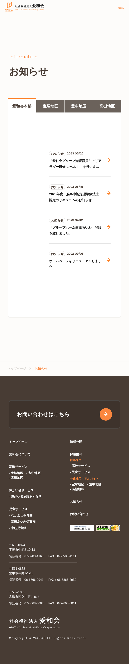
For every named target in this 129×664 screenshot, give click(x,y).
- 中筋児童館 (17, 528)
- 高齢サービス (80, 465)
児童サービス (18, 509)
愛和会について (20, 454)
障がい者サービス (21, 490)
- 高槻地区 (16, 477)
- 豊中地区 (33, 473)
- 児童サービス (80, 472)
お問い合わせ (79, 514)
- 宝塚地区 (16, 473)
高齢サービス (18, 466)
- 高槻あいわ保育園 (22, 521)
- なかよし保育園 (20, 515)
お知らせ (76, 501)
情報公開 (76, 441)
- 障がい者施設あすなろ (25, 496)
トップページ (17, 368)
